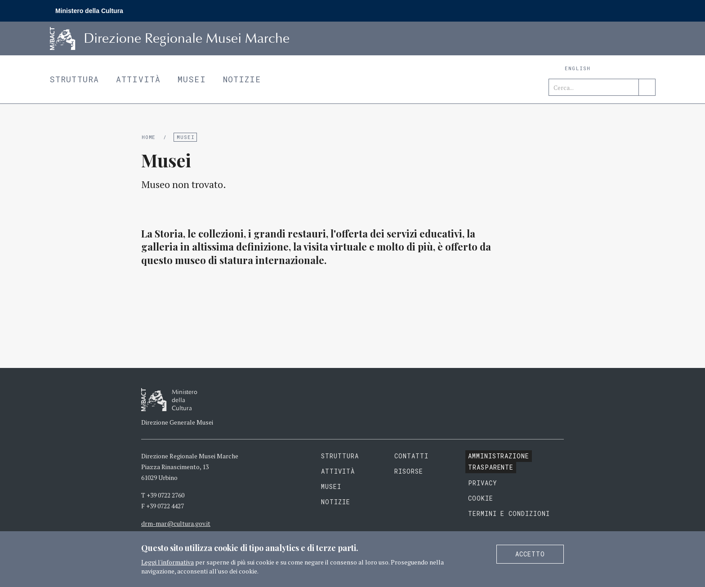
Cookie (480, 498)
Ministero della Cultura (89, 10)
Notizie (242, 79)
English (577, 68)
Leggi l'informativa (167, 562)
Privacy (482, 483)
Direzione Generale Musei (177, 422)
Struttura (74, 79)
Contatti (411, 456)
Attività (138, 79)
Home (149, 137)
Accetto (530, 554)
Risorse (408, 471)
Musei (192, 79)
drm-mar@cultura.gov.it (175, 523)
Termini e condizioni (509, 513)
